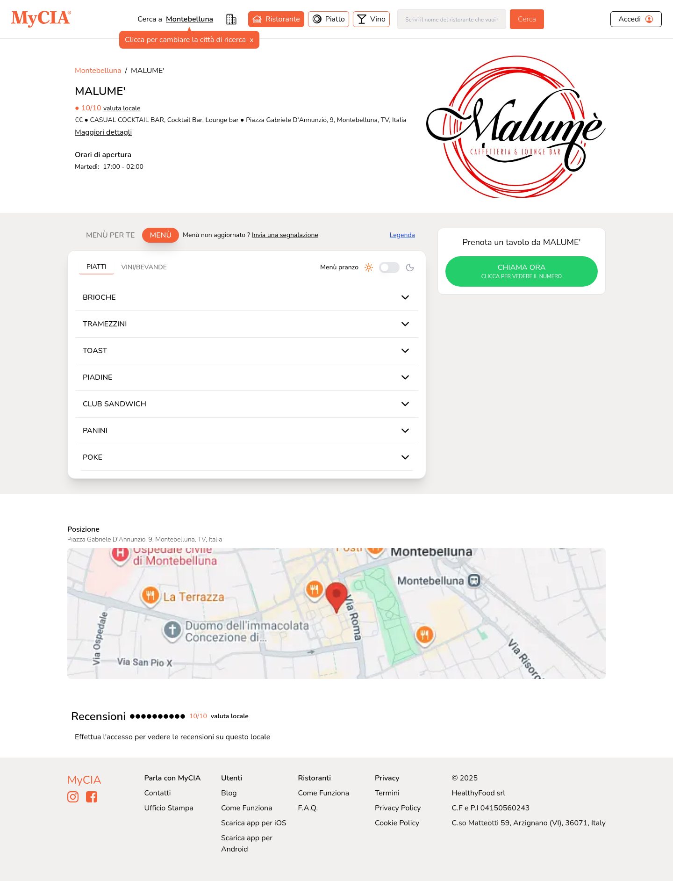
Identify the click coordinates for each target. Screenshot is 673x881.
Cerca (527, 19)
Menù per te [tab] (110, 235)
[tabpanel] (246, 364)
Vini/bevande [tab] (144, 267)
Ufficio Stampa (168, 808)
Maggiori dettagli (103, 132)
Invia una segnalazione (285, 235)
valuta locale (122, 108)
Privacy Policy (398, 808)
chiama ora (521, 271)
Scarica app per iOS (253, 823)
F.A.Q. (308, 808)
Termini (387, 793)
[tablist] (129, 235)
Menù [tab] (161, 235)
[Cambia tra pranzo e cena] (389, 267)
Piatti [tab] (96, 266)
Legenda (402, 235)
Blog (229, 793)
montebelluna (189, 19)
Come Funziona (246, 808)
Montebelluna (98, 70)
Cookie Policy (397, 823)
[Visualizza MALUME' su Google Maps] (336, 613)
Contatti (157, 793)
